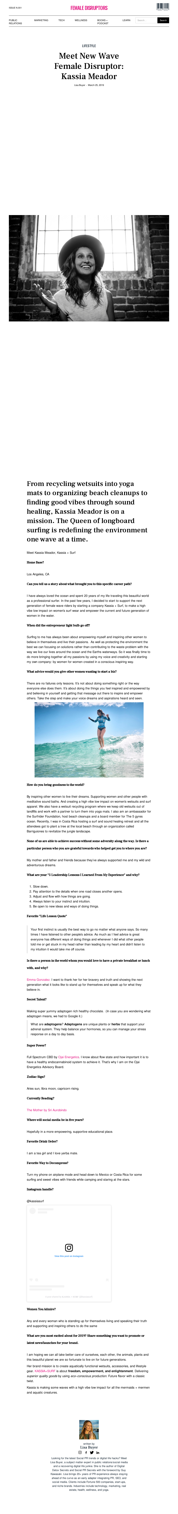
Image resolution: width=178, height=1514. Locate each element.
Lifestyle (89, 46)
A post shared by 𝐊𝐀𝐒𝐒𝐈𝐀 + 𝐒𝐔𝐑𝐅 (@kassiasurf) (69, 1297)
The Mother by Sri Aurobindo (47, 1110)
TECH (61, 20)
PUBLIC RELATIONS (15, 22)
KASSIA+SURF (45, 1371)
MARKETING (41, 20)
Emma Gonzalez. (38, 980)
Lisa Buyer (79, 85)
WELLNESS (81, 20)
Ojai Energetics (68, 1057)
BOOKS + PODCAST (102, 22)
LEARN (126, 20)
